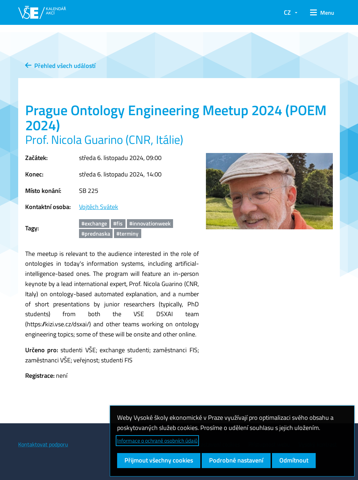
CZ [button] (287, 12)
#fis (118, 223)
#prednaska (95, 233)
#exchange (94, 223)
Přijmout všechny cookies (158, 460)
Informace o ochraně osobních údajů (157, 441)
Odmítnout (293, 460)
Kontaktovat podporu (43, 444)
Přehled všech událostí (60, 65)
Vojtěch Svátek (98, 206)
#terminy (127, 233)
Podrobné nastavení (236, 460)
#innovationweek (150, 223)
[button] (322, 12)
